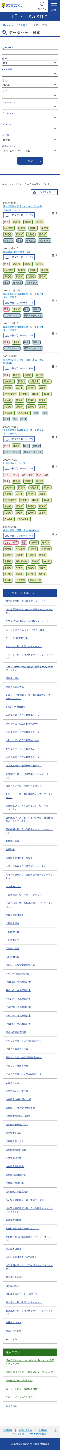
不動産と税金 (12, 678)
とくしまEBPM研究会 (17, 638)
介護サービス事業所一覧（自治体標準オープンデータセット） (29, 697)
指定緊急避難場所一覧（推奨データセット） (28, 1200)
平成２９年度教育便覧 (17, 1066)
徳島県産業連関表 (15, 1166)
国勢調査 (10, 849)
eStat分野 (7, 69)
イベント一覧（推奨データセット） (24, 646)
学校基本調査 (12, 923)
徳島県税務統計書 (15, 1183)
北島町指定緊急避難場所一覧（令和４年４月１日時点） (23, 432)
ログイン (42, 9)
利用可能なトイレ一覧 (14, 463)
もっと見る (11, 1339)
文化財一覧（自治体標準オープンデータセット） (28, 1239)
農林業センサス (13, 1322)
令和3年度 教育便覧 (16, 707)
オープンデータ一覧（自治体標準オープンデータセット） (29, 668)
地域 (4, 80)
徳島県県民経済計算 (16, 1175)
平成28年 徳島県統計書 (18, 1015)
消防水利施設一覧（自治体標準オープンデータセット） (29, 1267)
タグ (4, 91)
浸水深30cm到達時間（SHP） (18, 252)
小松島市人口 (12, 940)
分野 (4, 58)
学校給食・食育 (13, 931)
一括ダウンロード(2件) (21, 468)
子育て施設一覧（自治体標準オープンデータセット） (29, 905)
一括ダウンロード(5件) (21, 368)
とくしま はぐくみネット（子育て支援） (26, 629)
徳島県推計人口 (13, 1133)
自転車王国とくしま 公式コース (22, 1294)
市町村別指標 (12, 957)
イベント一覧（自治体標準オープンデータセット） (29, 656)
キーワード (7, 47)
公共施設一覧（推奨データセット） (24, 765)
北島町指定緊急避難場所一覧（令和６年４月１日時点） (23, 328)
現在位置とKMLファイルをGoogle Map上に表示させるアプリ (30, 1362)
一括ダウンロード (46, 192)
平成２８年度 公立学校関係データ (24, 1040)
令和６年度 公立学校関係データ (22, 748)
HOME (6, 25)
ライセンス (7, 113)
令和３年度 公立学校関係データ (22, 723)
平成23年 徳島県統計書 (17, 973)
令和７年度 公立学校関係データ (22, 757)
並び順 (5, 135)
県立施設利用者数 (15, 1277)
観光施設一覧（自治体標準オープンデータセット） (29, 1312)
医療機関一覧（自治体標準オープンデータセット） (29, 831)
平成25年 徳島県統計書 (18, 990)
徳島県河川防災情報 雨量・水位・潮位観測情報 (23, 361)
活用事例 (42, 1430)
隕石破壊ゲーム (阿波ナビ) (19, 1380)
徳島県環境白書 (13, 1158)
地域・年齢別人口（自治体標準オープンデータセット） (29, 876)
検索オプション (10, 146)
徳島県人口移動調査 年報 (18, 1099)
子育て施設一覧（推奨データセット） (25, 895)
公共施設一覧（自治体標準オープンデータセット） (29, 776)
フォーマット (9, 102)
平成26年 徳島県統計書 (18, 999)
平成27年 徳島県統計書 (18, 1007)
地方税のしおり (13, 886)
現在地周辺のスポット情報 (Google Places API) (29, 1372)
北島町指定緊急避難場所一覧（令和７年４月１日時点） (23, 296)
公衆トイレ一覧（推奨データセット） (25, 785)
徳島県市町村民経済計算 (18, 1116)
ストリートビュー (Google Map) (22, 1389)
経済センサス (12, 1285)
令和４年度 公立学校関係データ (22, 732)
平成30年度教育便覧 (16, 1032)
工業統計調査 (12, 948)
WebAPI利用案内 (38, 1433)
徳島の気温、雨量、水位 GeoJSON (21, 530)
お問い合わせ (25, 1430)
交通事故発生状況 (15, 686)
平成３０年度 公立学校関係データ (24, 1074)
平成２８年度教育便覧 (17, 1049)
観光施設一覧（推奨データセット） (24, 1302)
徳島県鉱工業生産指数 (17, 1191)
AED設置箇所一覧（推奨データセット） (26, 601)
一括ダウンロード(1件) (21, 215)
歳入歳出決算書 (13, 1248)
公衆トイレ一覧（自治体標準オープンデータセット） (29, 796)
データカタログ (34, 16)
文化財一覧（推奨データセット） (22, 1228)
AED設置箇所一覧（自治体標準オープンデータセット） (29, 611)
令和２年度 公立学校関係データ (22, 715)
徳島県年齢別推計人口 (17, 1124)
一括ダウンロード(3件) (21, 535)
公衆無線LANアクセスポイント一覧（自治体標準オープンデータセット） (29, 819)
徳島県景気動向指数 (16, 1149)
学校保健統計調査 (15, 915)
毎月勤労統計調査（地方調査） (21, 1257)
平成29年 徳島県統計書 (18, 1024)
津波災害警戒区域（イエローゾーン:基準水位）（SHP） (22, 208)
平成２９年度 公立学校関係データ (24, 1057)
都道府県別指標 (13, 1331)
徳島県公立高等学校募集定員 (20, 1107)
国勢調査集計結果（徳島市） (20, 858)
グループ (6, 124)
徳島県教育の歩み (15, 1141)
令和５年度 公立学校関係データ (22, 740)
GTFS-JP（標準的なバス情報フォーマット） (28, 621)
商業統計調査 (12, 841)
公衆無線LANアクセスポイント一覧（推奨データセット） (29, 808)
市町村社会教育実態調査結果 (20, 965)
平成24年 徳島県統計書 (18, 982)
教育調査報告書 (13, 1220)
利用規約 (7, 1430)
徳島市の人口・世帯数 (17, 1091)
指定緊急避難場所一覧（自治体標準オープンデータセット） (29, 1210)
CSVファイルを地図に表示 (19, 1397)
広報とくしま (12, 1082)
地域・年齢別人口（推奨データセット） (26, 866)
